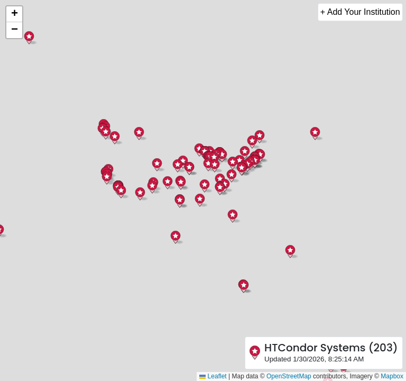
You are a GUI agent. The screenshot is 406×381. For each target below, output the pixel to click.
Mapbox (392, 376)
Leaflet (212, 376)
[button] (219, 188)
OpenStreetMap (288, 376)
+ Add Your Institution (360, 11)
